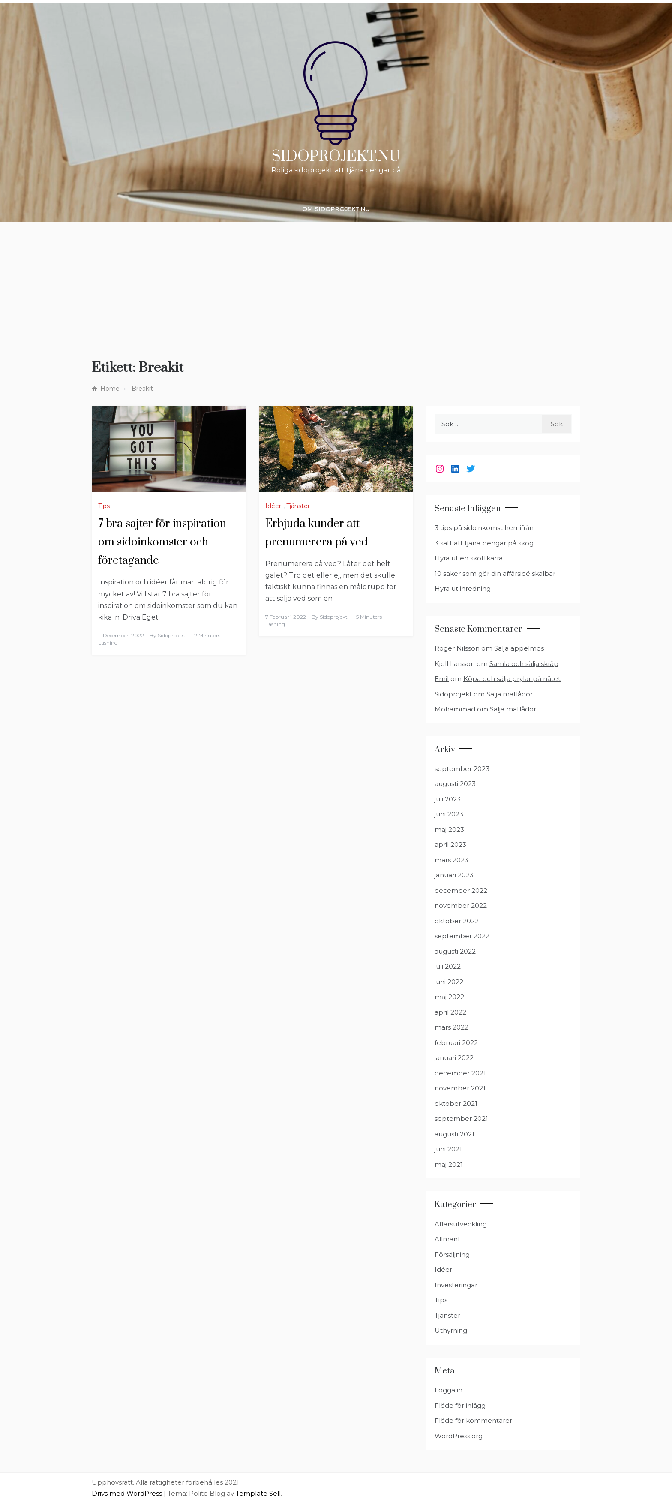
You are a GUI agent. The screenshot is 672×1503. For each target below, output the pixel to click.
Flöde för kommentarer (473, 1420)
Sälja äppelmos (519, 648)
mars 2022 (451, 1027)
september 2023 (462, 769)
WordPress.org (459, 1436)
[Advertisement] (336, 286)
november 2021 (460, 1088)
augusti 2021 (454, 1134)
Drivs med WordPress (128, 1493)
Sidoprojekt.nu (336, 156)
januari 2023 (454, 875)
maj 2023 (449, 829)
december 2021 (460, 1073)
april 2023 (450, 844)
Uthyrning (451, 1330)
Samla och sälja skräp (523, 664)
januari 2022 (454, 1058)
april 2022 (450, 1012)
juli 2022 (448, 966)
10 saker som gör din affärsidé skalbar (495, 573)
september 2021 (461, 1118)
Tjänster (298, 506)
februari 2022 (456, 1043)
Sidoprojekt (172, 635)
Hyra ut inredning (463, 588)
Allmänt (447, 1239)
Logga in (448, 1390)
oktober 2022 (457, 921)
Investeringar (456, 1285)
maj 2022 (449, 997)
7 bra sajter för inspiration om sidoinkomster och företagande (162, 542)
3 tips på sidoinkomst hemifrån (484, 528)
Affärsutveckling (461, 1224)
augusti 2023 (455, 784)
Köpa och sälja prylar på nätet (512, 679)
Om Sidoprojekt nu (336, 208)
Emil (442, 679)
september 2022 (462, 936)
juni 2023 (449, 814)
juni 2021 (448, 1149)
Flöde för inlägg (460, 1405)
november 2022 (461, 905)
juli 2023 (448, 799)
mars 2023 (451, 860)
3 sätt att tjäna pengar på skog (484, 543)
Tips (104, 506)
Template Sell (258, 1493)
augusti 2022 (455, 951)
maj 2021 (449, 1164)
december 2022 (461, 890)
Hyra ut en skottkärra (469, 558)
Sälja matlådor (509, 694)
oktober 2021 (456, 1103)
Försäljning (452, 1254)
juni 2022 (449, 982)
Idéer (273, 506)
